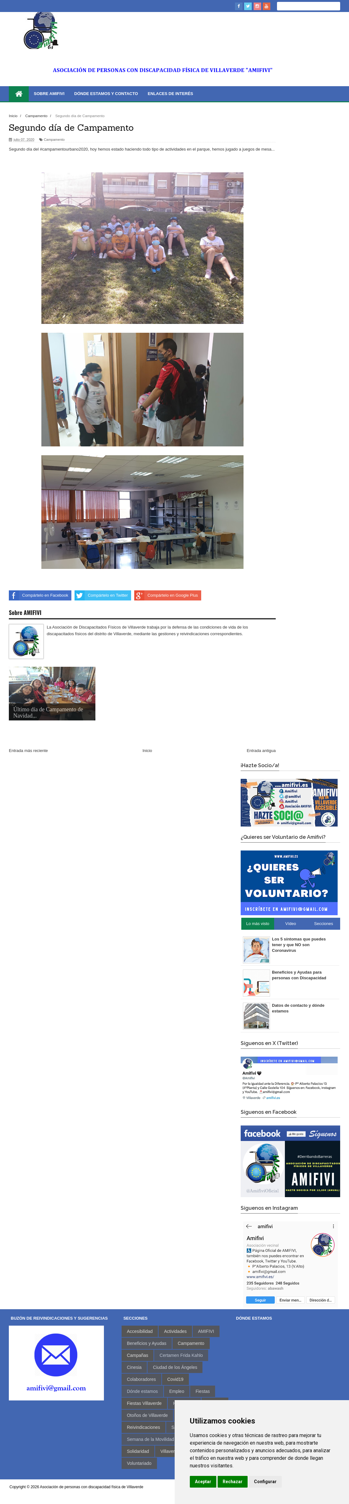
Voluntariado (139, 1463)
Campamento (54, 139)
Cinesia (134, 1367)
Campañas (137, 1355)
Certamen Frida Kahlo (181, 1355)
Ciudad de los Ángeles (175, 1367)
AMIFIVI (206, 1331)
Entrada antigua (261, 750)
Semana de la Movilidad (150, 1439)
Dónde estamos (142, 1391)
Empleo (176, 1391)
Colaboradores (141, 1379)
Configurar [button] (265, 1481)
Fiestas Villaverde (144, 1403)
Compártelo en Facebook (38, 595)
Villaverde (170, 1451)
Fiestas (203, 1391)
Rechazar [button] (233, 1481)
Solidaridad (138, 1451)
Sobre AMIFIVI (49, 93)
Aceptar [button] (203, 1481)
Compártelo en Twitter (101, 595)
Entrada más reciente (28, 750)
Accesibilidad (140, 1331)
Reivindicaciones (143, 1427)
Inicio (147, 750)
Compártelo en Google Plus (166, 595)
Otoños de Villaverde (147, 1415)
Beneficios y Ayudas (146, 1343)
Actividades (175, 1331)
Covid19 (175, 1379)
